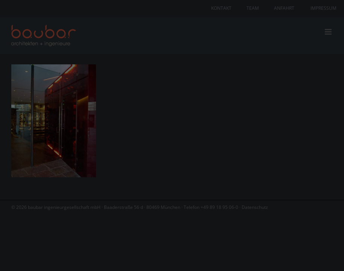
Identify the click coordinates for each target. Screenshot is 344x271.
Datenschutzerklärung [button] (176, 229)
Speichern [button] (172, 190)
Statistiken (161, 142)
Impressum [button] (214, 229)
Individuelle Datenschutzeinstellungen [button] (172, 213)
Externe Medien (240, 142)
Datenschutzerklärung (221, 110)
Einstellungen (185, 117)
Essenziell (92, 142)
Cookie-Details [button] (134, 229)
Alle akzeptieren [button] (172, 168)
